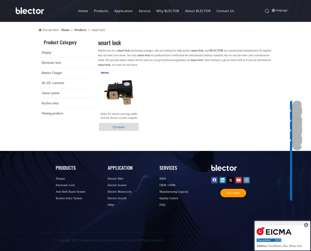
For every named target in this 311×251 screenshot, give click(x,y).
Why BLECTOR (168, 11)
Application (124, 11)
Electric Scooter (117, 185)
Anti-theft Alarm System (70, 191)
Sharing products (52, 113)
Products (101, 11)
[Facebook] (214, 180)
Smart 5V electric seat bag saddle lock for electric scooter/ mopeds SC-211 (118, 116)
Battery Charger (52, 72)
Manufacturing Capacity (173, 191)
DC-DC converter (53, 83)
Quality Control (168, 198)
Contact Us (225, 11)
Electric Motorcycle (120, 191)
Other (111, 204)
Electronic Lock (65, 185)
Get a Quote (233, 192)
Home (83, 11)
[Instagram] (246, 180)
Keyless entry (50, 103)
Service (145, 11)
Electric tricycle (117, 198)
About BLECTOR (198, 11)
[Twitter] (230, 180)
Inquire (119, 127)
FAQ (162, 204)
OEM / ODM (167, 185)
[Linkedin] (222, 180)
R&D (162, 178)
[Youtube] (238, 180)
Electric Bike (115, 178)
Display (47, 52)
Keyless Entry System (69, 198)
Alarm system (50, 93)
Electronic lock (51, 62)
